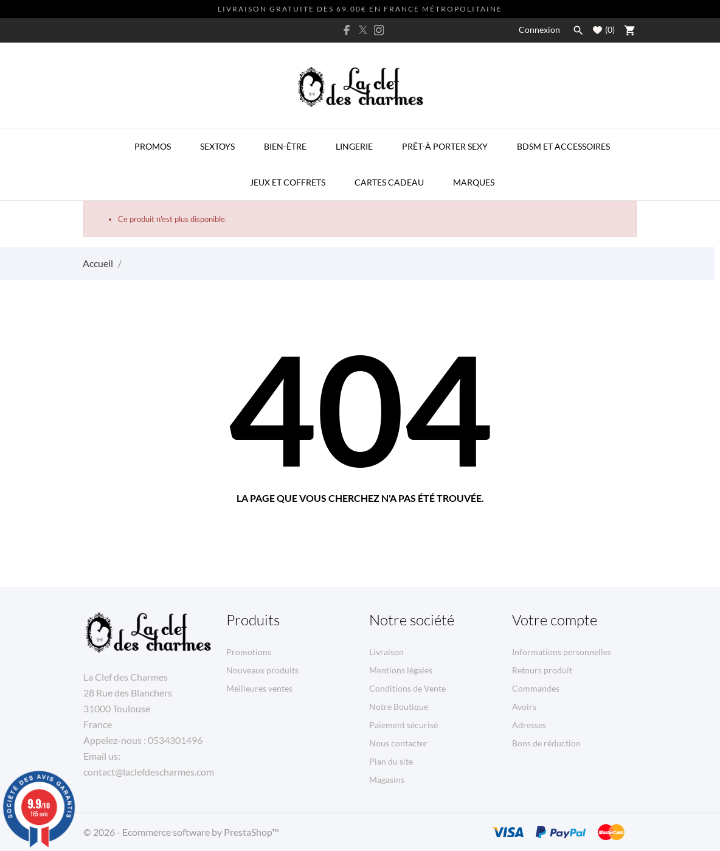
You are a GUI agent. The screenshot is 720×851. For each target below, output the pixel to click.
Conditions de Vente (407, 688)
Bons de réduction (546, 743)
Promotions (248, 652)
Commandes (535, 688)
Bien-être (285, 146)
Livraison (386, 652)
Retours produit (542, 670)
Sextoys (217, 146)
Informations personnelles (561, 652)
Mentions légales (400, 670)
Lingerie (354, 146)
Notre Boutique (398, 706)
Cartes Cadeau (389, 182)
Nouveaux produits (262, 670)
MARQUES (473, 182)
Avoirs (524, 706)
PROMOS (152, 146)
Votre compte (554, 620)
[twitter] (363, 30)
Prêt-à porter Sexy (445, 146)
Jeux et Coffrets (287, 182)
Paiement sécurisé (403, 725)
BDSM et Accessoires (563, 146)
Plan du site (391, 761)
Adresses (529, 725)
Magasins (386, 779)
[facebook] (347, 30)
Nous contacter (398, 743)
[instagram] (379, 30)
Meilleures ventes (259, 688)
